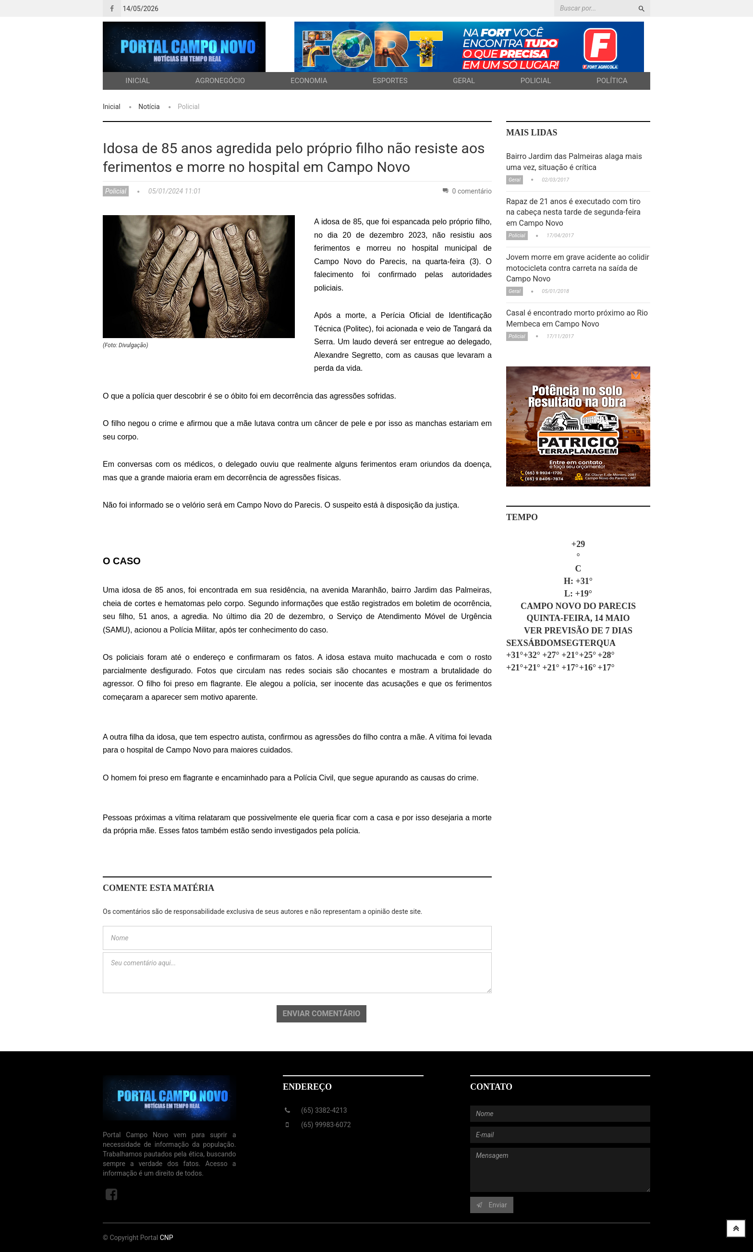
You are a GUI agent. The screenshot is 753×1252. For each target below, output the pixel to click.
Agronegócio (220, 80)
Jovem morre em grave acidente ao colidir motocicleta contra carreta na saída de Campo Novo (577, 268)
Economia (309, 80)
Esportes (390, 80)
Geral (464, 80)
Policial (536, 80)
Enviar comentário (322, 1013)
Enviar (491, 1205)
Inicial (137, 80)
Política (611, 80)
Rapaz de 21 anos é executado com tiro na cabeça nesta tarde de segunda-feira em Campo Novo (573, 212)
